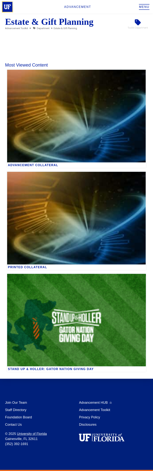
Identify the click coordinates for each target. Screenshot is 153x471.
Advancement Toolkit (16, 28)
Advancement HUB (93, 402)
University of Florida (32, 434)
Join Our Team (16, 402)
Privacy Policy (89, 417)
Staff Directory (15, 410)
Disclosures (87, 424)
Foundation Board (18, 417)
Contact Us (13, 424)
